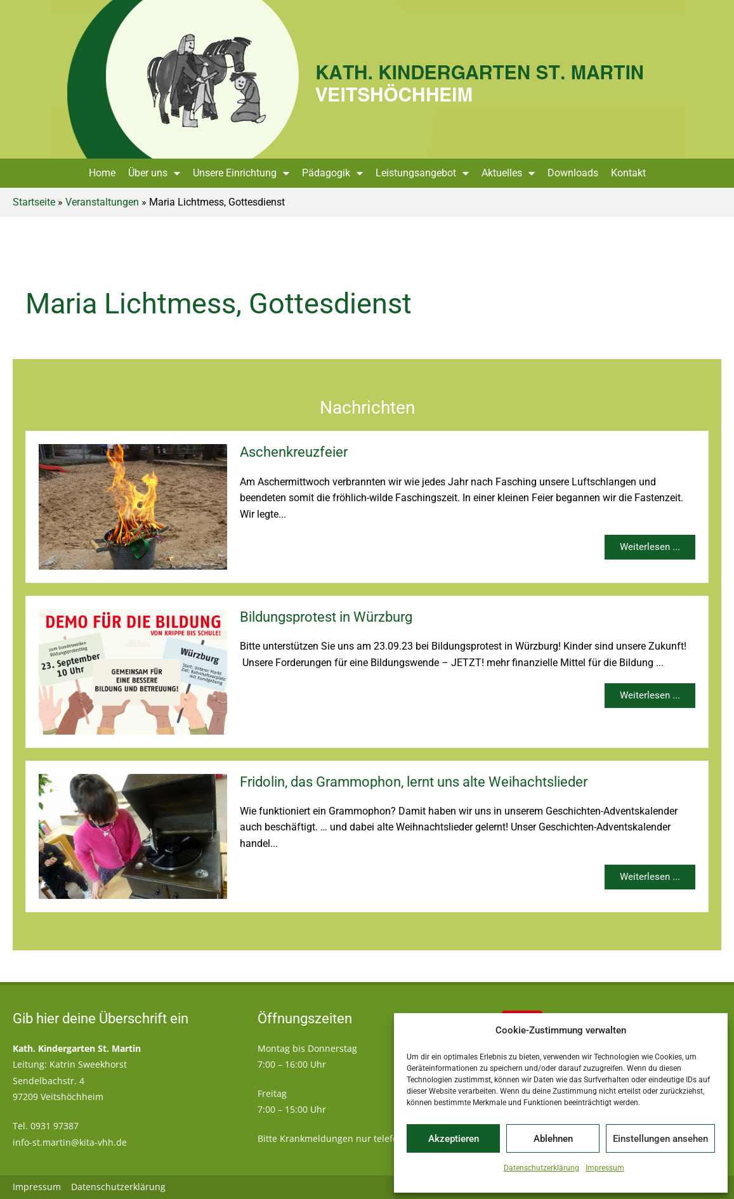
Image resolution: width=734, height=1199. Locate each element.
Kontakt (628, 173)
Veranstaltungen (102, 202)
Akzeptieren (453, 1138)
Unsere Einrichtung (241, 173)
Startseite (34, 202)
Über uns (154, 173)
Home (102, 173)
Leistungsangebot (422, 173)
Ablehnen (553, 1138)
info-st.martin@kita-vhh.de (70, 1142)
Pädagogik (332, 173)
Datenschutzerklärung (541, 1167)
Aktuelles (508, 173)
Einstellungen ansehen (660, 1138)
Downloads (572, 173)
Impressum (605, 1167)
